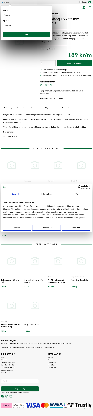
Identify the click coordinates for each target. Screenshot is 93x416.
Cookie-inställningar (8, 367)
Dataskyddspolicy (7, 370)
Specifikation (21, 108)
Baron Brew (51, 277)
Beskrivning (8, 108)
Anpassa (46, 228)
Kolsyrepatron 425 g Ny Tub (10, 281)
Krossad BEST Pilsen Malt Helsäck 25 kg (11, 326)
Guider (50, 360)
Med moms (85, 2)
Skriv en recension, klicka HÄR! (51, 98)
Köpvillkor (4, 360)
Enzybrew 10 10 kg (31, 325)
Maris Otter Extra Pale (79, 280)
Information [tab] (47, 194)
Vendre (27, 392)
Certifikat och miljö (7, 365)
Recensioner (35, 108)
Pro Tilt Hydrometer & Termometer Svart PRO (56, 281)
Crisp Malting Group (77, 277)
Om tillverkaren (67, 108)
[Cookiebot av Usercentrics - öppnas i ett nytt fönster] (79, 187)
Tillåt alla (76, 228)
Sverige (7, 2)
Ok (26, 34)
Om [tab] (76, 194)
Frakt (3, 357)
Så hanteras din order (8, 362)
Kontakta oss (5, 373)
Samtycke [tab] (16, 194)
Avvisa (17, 228)
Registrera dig (20, 389)
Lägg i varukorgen (74, 63)
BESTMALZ (5, 321)
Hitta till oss (52, 362)
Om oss (50, 357)
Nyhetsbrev (51, 365)
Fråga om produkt (50, 108)
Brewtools (27, 181)
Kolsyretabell (52, 367)
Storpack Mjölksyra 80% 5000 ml (33, 281)
